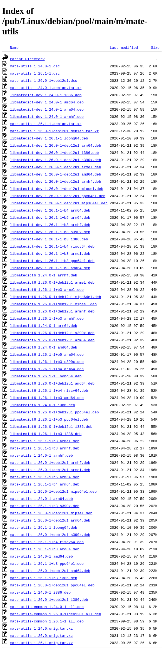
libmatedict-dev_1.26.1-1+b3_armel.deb (50, 253)
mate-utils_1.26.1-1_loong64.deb (43, 527)
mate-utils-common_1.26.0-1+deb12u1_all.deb (55, 613)
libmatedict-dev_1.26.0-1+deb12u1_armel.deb (55, 166)
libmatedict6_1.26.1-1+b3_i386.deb (45, 433)
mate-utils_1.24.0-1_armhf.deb (41, 455)
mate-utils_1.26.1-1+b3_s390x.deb (44, 505)
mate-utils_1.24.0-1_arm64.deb (41, 498)
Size (155, 47)
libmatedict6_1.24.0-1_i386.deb (42, 404)
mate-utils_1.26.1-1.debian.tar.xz (45, 123)
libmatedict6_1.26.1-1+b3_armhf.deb (47, 318)
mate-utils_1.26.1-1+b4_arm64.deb (44, 484)
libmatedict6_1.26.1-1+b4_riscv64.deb (49, 390)
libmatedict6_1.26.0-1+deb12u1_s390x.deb (52, 332)
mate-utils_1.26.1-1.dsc (35, 73)
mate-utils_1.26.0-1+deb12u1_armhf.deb (50, 462)
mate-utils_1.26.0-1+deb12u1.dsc (43, 80)
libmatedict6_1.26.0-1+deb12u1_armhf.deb (52, 311)
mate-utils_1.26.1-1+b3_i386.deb (43, 577)
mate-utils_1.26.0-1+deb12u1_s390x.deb (50, 534)
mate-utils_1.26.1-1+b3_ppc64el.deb (47, 563)
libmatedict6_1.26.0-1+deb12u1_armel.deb (52, 282)
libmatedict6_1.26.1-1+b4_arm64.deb (47, 368)
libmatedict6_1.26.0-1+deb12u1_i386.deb (51, 426)
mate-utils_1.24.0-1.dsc (35, 65)
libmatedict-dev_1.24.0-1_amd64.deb (47, 102)
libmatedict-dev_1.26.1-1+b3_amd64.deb (50, 267)
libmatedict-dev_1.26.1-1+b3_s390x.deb (50, 231)
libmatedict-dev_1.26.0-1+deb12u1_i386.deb (54, 152)
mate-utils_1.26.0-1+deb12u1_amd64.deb (50, 570)
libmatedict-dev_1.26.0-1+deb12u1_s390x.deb (55, 159)
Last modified (124, 47)
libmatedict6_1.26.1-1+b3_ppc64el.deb (49, 419)
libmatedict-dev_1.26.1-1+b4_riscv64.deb (52, 246)
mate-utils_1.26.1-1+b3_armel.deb (44, 440)
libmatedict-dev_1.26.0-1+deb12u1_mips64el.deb (59, 202)
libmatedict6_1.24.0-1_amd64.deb (43, 347)
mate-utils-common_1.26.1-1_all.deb (47, 621)
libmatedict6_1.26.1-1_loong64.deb (45, 375)
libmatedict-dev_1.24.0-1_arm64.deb (47, 109)
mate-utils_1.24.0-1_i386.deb (40, 592)
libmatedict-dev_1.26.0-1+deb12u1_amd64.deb (55, 174)
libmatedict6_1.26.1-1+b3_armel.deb (47, 289)
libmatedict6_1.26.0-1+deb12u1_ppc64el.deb (54, 412)
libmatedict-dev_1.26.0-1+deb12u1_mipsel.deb (56, 188)
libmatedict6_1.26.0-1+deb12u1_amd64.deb (52, 383)
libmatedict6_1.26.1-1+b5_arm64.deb (47, 354)
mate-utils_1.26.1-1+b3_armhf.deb (44, 448)
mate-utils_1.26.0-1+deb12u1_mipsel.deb (51, 512)
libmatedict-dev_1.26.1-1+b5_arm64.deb (50, 217)
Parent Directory (27, 58)
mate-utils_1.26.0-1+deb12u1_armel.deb (50, 469)
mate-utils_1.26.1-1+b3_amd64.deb (44, 548)
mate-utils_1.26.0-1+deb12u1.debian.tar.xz (54, 130)
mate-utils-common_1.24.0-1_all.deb (47, 606)
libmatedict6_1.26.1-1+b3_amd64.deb (47, 397)
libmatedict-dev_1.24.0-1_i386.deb (45, 94)
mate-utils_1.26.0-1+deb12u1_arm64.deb (50, 520)
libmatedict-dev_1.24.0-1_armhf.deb (47, 116)
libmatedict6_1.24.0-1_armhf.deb (43, 275)
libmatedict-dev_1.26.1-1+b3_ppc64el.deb (52, 260)
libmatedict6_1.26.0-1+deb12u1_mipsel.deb (53, 303)
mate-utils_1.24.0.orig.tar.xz (41, 628)
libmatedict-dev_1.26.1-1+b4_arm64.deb (50, 210)
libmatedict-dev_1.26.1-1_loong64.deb (49, 138)
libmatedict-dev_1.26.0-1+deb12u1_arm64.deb (55, 145)
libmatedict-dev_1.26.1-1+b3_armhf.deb (50, 224)
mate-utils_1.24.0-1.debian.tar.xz (45, 87)
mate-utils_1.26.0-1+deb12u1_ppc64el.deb (52, 585)
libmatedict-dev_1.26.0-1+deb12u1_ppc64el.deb (57, 195)
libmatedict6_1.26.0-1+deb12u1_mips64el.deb (55, 296)
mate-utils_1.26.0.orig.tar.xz (41, 635)
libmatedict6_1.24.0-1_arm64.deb (43, 325)
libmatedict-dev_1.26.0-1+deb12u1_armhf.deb (55, 181)
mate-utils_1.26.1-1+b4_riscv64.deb (47, 541)
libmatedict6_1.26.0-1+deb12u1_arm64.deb (52, 339)
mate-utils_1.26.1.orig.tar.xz (41, 642)
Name (14, 47)
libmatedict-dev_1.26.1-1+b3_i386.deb (49, 239)
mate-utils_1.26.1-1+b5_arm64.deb (44, 476)
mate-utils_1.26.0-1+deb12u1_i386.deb (49, 599)
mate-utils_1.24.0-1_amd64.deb (41, 556)
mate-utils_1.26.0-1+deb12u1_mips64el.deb (53, 491)
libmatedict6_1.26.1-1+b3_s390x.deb (47, 361)
